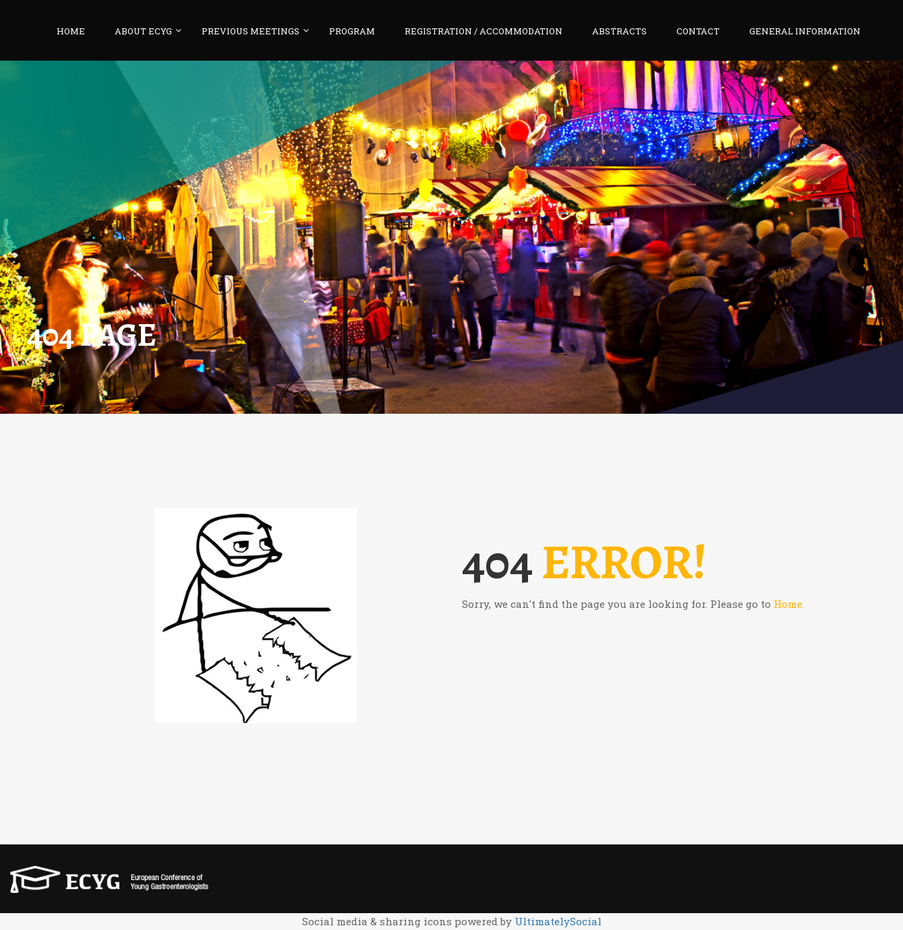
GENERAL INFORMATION (805, 31)
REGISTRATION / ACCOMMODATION (483, 31)
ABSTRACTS (619, 31)
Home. (789, 604)
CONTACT (698, 31)
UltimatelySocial (558, 921)
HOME (71, 31)
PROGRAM (352, 31)
